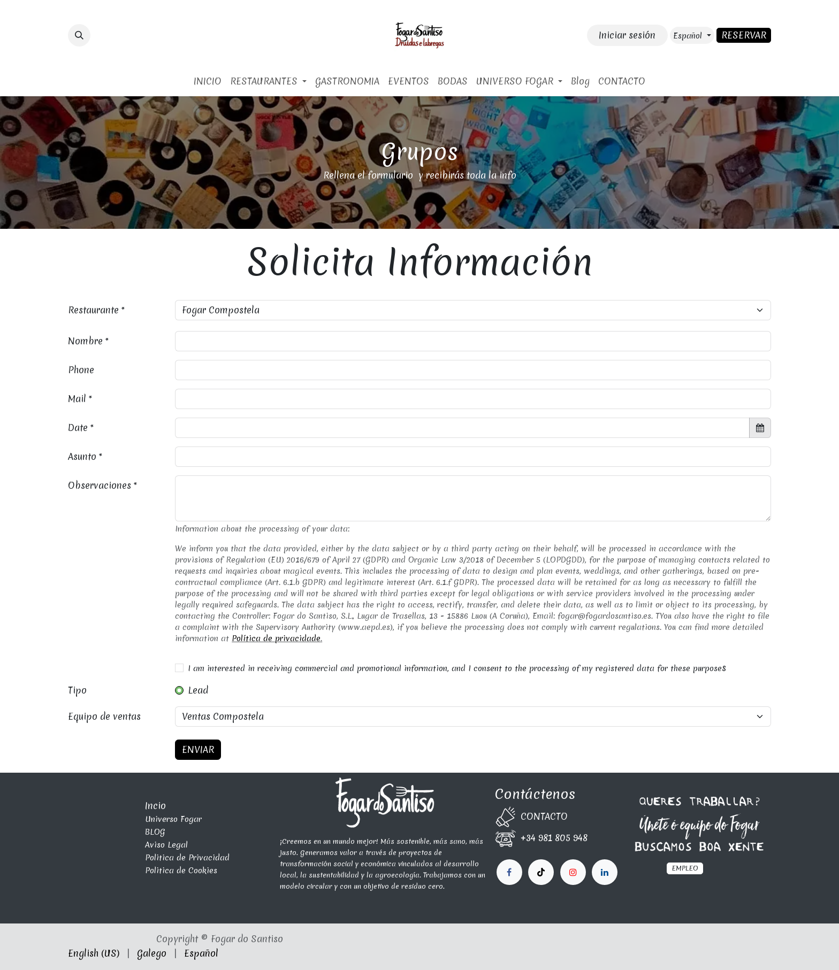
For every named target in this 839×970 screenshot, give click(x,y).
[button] (79, 35)
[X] (541, 872)
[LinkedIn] (573, 872)
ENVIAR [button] (198, 749)
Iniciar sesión (627, 35)
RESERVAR (743, 35)
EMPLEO (685, 868)
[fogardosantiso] (604, 872)
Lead (198, 690)
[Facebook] (509, 872)
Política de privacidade (276, 638)
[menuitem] (207, 81)
